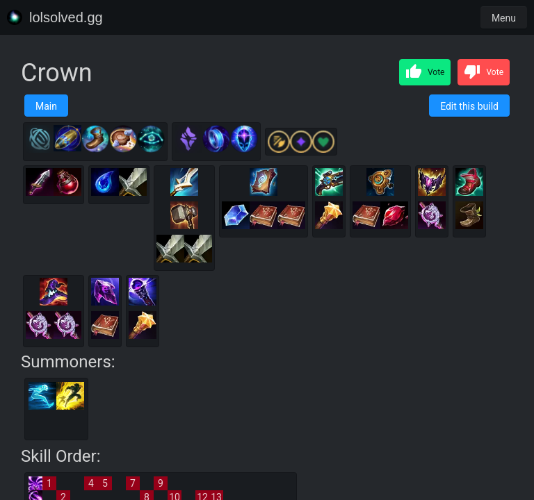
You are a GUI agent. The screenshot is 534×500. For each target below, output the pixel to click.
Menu (504, 18)
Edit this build (469, 106)
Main (46, 106)
